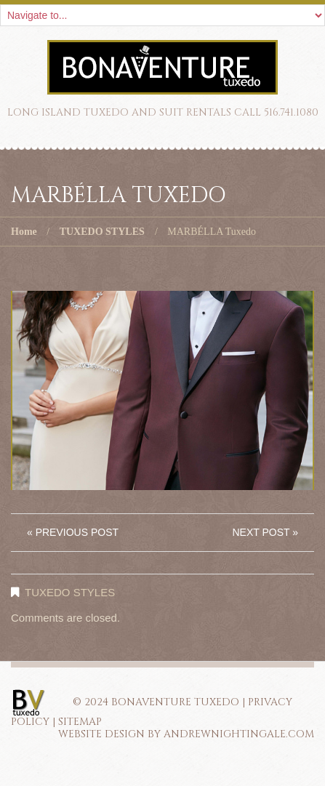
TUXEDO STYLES (102, 231)
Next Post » (265, 532)
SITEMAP (80, 722)
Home (24, 231)
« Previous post (73, 532)
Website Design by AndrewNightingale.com (186, 734)
